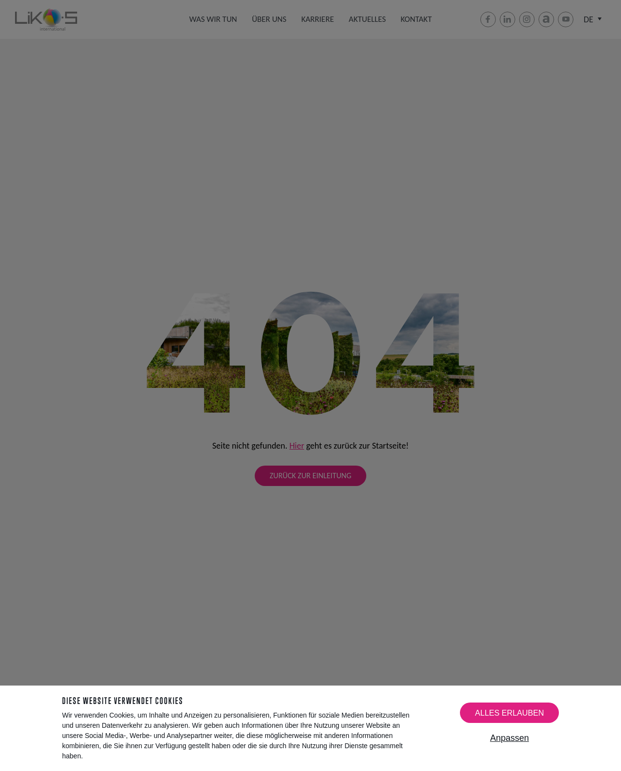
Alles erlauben (509, 712)
